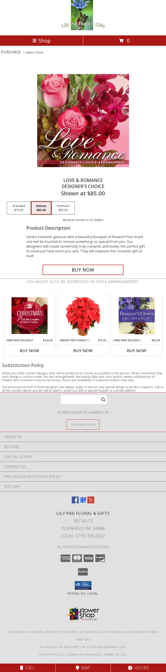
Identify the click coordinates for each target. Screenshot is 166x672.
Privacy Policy (51, 654)
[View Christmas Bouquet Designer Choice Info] (137, 316)
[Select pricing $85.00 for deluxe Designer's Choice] (41, 208)
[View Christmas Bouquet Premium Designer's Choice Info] (29, 316)
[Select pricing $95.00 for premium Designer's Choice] (63, 208)
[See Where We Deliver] (83, 424)
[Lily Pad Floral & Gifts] (83, 29)
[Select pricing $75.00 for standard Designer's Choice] (18, 208)
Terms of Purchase (84, 654)
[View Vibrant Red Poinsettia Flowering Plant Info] (83, 316)
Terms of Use (115, 654)
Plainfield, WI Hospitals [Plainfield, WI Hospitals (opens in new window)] (81, 632)
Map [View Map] (83, 668)
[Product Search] (84, 399)
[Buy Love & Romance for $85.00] (83, 270)
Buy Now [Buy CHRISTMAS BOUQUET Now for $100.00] (29, 350)
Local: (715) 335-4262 (83, 536)
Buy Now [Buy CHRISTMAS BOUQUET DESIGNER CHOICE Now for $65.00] (136, 350)
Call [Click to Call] (27, 668)
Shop (41, 40)
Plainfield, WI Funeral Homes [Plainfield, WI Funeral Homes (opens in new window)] (32, 632)
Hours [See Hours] (138, 668)
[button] (83, 585)
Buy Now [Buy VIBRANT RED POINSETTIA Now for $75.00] (83, 350)
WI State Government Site (104, 647)
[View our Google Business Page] (83, 502)
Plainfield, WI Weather (59, 647)
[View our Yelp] (90, 502)
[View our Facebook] (75, 502)
